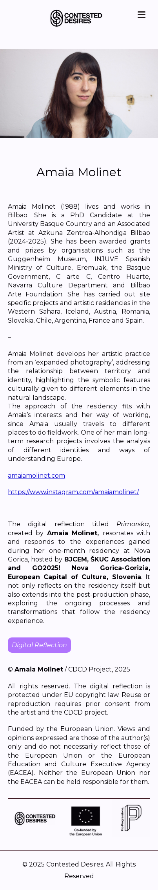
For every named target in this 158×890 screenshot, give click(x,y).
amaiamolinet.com (36, 475)
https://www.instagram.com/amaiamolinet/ (73, 492)
